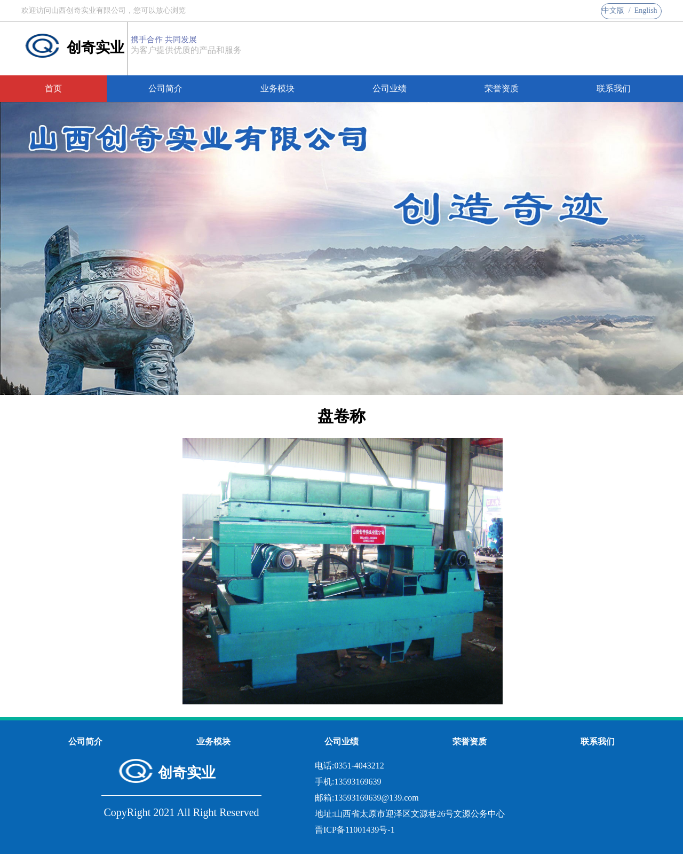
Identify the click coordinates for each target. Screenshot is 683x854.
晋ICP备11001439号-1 (355, 829)
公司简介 (165, 88)
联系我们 (614, 88)
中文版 (613, 10)
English (645, 10)
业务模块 (277, 88)
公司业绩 (389, 88)
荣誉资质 (502, 88)
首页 (53, 88)
